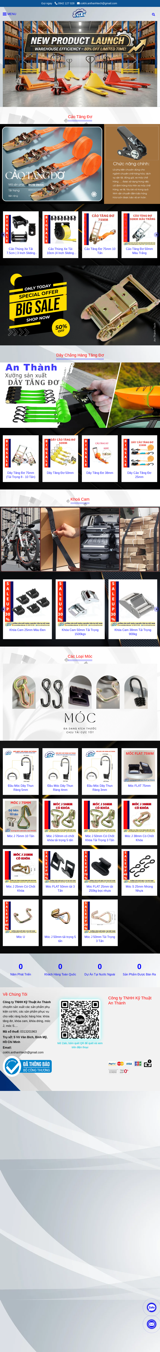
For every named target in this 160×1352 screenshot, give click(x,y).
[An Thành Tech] (80, 13)
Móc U (20, 936)
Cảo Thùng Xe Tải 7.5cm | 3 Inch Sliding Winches (21, 251)
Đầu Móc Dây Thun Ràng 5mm (20, 787)
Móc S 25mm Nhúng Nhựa (139, 888)
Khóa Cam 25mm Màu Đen (27, 630)
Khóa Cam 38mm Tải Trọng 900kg (133, 632)
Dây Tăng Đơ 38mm (99, 472)
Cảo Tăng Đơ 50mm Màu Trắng (139, 251)
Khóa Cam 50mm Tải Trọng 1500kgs (80, 632)
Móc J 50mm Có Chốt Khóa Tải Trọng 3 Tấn (99, 838)
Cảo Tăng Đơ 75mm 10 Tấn (99, 251)
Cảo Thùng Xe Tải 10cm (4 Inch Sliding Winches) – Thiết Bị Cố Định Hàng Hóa (60, 251)
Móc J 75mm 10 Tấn (20, 836)
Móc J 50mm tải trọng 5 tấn (60, 939)
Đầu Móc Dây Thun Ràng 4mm (60, 787)
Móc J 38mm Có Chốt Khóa (139, 838)
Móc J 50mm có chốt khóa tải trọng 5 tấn (60, 838)
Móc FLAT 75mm (139, 785)
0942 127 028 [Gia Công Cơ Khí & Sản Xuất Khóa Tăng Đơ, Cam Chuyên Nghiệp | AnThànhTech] (64, 3)
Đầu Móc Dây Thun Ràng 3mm (100, 787)
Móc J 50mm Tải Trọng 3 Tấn (99, 939)
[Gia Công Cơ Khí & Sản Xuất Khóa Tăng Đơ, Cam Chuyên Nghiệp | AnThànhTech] (80, 164)
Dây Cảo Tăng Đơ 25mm (139, 475)
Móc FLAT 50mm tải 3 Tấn (60, 888)
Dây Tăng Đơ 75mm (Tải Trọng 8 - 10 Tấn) (20, 475)
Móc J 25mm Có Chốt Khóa (20, 888)
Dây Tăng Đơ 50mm (60, 472)
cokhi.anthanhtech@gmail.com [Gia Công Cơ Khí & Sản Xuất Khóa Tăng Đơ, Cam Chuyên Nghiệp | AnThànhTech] (97, 3)
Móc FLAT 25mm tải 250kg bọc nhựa (100, 888)
